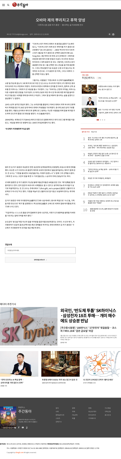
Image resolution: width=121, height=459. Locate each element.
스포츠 (58, 418)
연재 (89, 408)
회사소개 (9, 444)
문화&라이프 (60, 415)
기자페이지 (92, 418)
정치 (57, 408)
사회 (57, 412)
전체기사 (59, 422)
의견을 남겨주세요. (13, 250)
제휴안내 (30, 444)
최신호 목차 (92, 412)
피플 (73, 418)
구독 (99, 78)
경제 (73, 408)
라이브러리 (92, 415)
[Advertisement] (29, 147)
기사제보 (108, 408)
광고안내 (108, 415)
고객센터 (37, 444)
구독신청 (108, 412)
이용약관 (43, 444)
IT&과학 (75, 415)
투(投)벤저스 (88, 77)
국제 (73, 412)
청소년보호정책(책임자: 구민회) (69, 444)
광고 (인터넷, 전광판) (20, 444)
